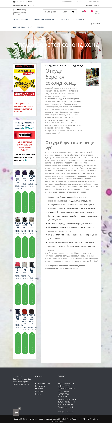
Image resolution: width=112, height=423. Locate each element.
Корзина (80, 2)
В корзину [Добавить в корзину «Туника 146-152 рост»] (18, 343)
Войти (96, 5)
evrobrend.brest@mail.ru (23, 5)
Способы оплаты (92, 2)
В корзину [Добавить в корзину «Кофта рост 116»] (25, 202)
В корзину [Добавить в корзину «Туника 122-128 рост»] (32, 294)
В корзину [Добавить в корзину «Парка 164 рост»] (32, 247)
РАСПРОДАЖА (28, 128)
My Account (95, 23)
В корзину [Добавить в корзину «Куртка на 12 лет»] (25, 247)
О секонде (17, 376)
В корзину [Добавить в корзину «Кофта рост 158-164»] (18, 202)
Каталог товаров (68, 2)
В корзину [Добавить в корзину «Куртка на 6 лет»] (18, 294)
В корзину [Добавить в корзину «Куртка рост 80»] (18, 247)
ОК (25, 160)
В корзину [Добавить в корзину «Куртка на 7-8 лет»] (32, 202)
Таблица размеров (21, 384)
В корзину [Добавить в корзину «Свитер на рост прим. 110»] (32, 343)
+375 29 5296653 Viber (22, 2)
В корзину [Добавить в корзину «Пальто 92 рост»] (25, 294)
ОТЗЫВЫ (88, 5)
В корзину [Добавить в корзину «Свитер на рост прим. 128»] (25, 343)
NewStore (94, 419)
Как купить (40, 386)
